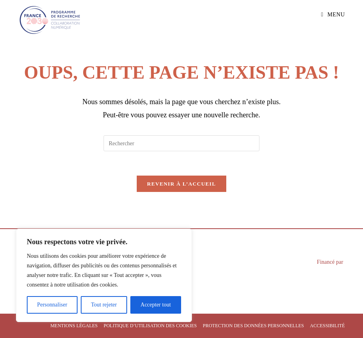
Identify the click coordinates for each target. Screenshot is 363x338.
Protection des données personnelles (253, 325)
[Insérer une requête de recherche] (181, 143)
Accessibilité (327, 325)
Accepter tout (156, 305)
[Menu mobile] (333, 15)
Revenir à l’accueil (181, 184)
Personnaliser (52, 305)
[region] (104, 275)
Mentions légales (74, 325)
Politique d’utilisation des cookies (150, 325)
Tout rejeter (104, 305)
